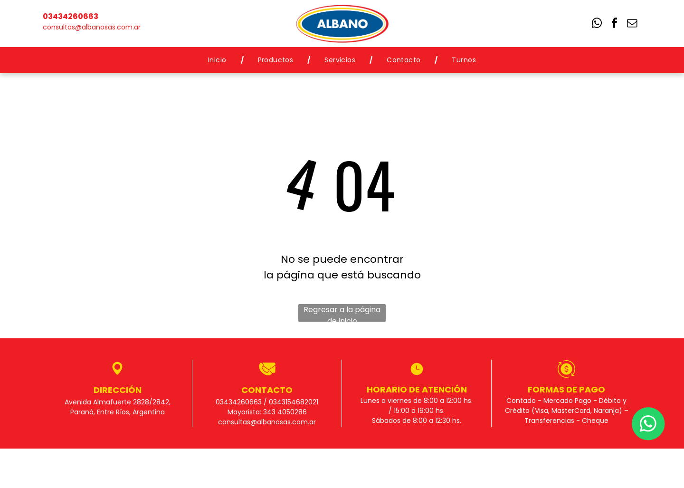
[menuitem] (219, 60)
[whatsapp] (597, 24)
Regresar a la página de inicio (342, 313)
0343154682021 (293, 402)
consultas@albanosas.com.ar (92, 27)
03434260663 (70, 16)
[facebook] (614, 24)
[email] (632, 24)
